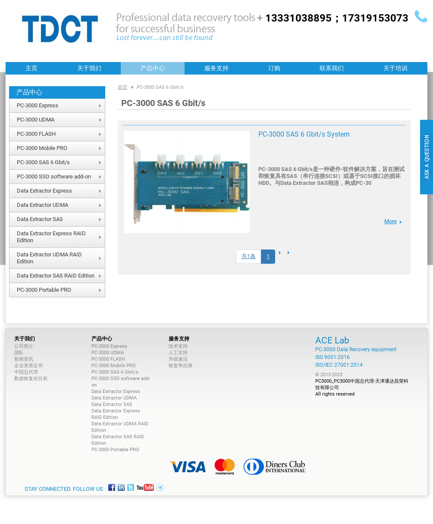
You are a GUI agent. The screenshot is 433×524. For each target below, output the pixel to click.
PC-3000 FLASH (36, 134)
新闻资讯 (23, 359)
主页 (31, 68)
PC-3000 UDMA (35, 119)
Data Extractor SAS (40, 219)
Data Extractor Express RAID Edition (51, 236)
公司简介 (23, 346)
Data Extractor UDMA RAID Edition (49, 258)
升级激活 (178, 359)
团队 (19, 353)
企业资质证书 (28, 365)
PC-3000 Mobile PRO (42, 148)
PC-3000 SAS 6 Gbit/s (43, 162)
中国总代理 (26, 372)
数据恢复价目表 (30, 378)
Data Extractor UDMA (42, 205)
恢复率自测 (180, 365)
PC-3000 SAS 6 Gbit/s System (304, 134)
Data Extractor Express (44, 190)
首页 (122, 87)
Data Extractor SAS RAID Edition (55, 275)
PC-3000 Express (37, 105)
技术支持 (178, 346)
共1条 (249, 256)
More (390, 221)
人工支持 (178, 353)
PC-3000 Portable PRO (44, 290)
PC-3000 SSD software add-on (54, 176)
